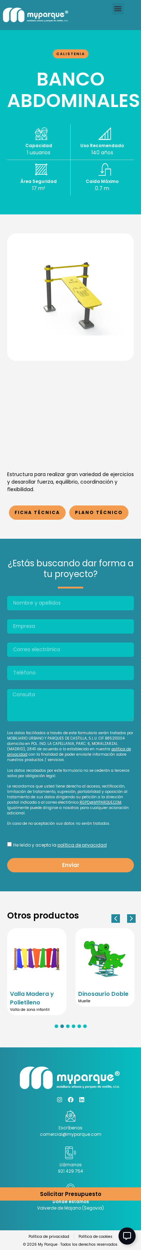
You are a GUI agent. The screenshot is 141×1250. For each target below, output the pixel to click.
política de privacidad (82, 845)
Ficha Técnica (37, 512)
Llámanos (71, 1165)
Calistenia (70, 54)
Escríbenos (70, 1128)
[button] (118, 9)
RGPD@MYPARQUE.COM (100, 802)
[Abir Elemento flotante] (127, 1236)
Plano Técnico (99, 512)
